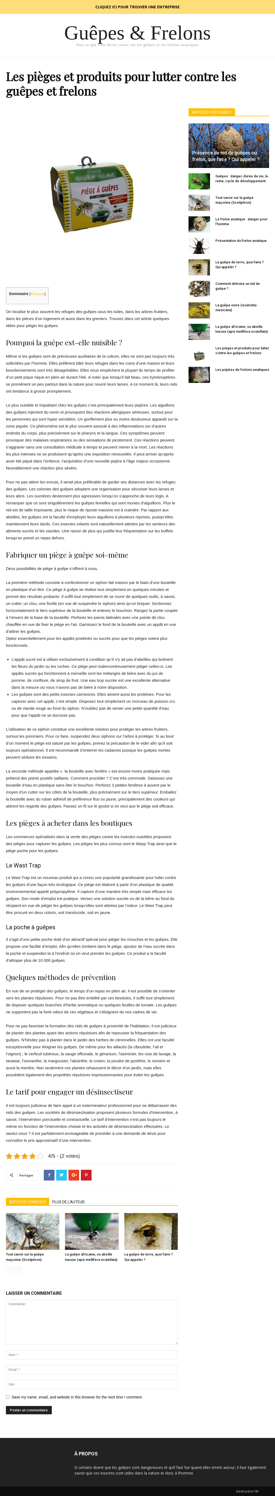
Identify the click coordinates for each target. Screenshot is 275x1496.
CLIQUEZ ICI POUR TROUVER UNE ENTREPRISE (137, 6)
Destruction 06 (247, 1491)
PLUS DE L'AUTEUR (68, 1202)
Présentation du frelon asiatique (241, 241)
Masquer (37, 294)
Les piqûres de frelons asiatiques (242, 370)
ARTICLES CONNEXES (27, 1202)
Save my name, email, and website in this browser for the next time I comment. (77, 1397)
